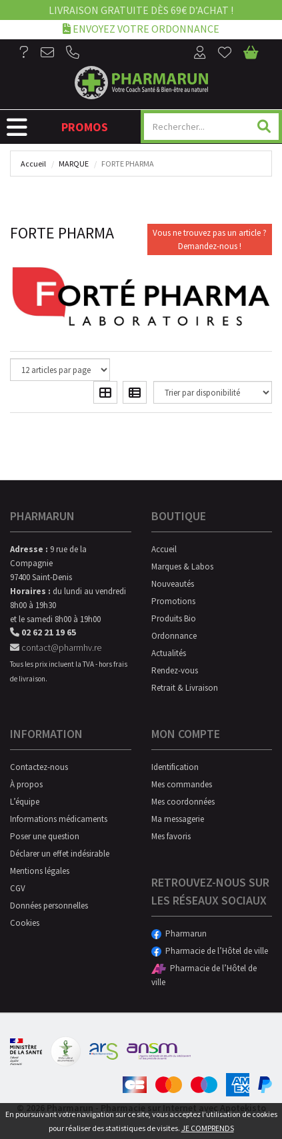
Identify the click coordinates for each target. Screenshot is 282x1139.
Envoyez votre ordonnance (141, 28)
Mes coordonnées (183, 801)
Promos (84, 127)
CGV (17, 888)
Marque (74, 164)
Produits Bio (173, 618)
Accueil (33, 164)
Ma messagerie (177, 819)
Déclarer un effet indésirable (59, 853)
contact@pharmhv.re (55, 647)
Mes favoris (171, 836)
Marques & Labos (182, 566)
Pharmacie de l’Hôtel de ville (209, 950)
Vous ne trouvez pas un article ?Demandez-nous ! (210, 239)
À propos (26, 784)
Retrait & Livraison (184, 687)
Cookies (24, 923)
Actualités (168, 653)
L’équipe (24, 801)
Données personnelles (49, 905)
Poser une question (44, 836)
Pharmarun (179, 933)
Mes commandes (181, 784)
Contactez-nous (39, 767)
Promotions (173, 601)
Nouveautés (172, 583)
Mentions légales (39, 871)
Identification (175, 767)
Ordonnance (174, 635)
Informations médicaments (58, 819)
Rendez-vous (174, 670)
